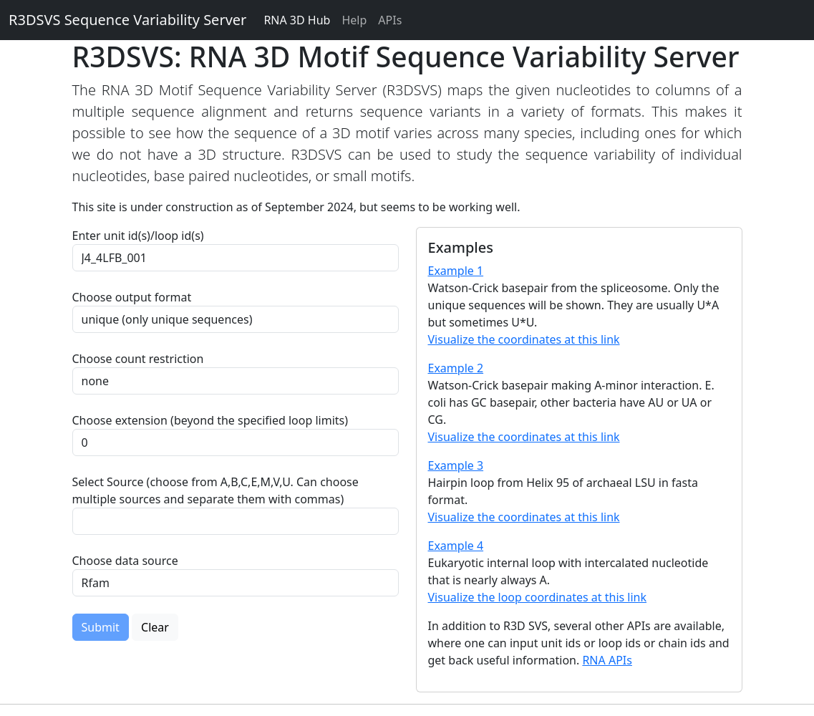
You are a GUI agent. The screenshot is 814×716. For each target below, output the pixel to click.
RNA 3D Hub (296, 20)
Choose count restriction (138, 359)
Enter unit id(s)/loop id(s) (141, 235)
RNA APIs (607, 660)
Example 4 (456, 545)
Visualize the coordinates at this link (524, 339)
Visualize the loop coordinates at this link (537, 597)
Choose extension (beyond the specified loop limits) (210, 420)
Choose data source (125, 561)
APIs (390, 20)
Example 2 (456, 368)
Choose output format (132, 297)
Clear (155, 627)
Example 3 (456, 465)
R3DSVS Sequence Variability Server (127, 19)
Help (354, 20)
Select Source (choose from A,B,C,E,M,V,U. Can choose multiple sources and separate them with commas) (215, 490)
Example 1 (456, 271)
